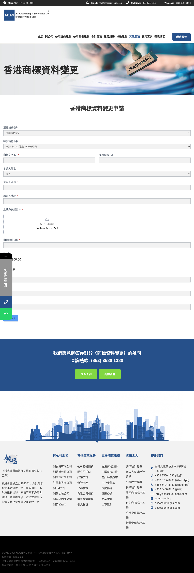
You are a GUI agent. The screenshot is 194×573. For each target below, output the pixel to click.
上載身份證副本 (13, 209)
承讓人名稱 (10, 182)
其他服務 (134, 36)
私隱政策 (6, 556)
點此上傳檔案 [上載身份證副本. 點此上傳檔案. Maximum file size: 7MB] (47, 224)
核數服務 (121, 36)
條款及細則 (18, 556)
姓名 (6, 274)
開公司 (49, 36)
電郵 (5, 301)
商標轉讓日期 (11, 239)
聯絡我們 (181, 36)
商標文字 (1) (11, 154)
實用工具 (147, 36)
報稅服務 (109, 36)
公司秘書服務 (81, 36)
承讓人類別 (9, 168)
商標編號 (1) (106, 154)
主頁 (40, 36)
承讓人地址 (10, 195)
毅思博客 (159, 36)
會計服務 (96, 36)
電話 (6, 287)
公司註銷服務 (63, 36)
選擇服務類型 (11, 127)
